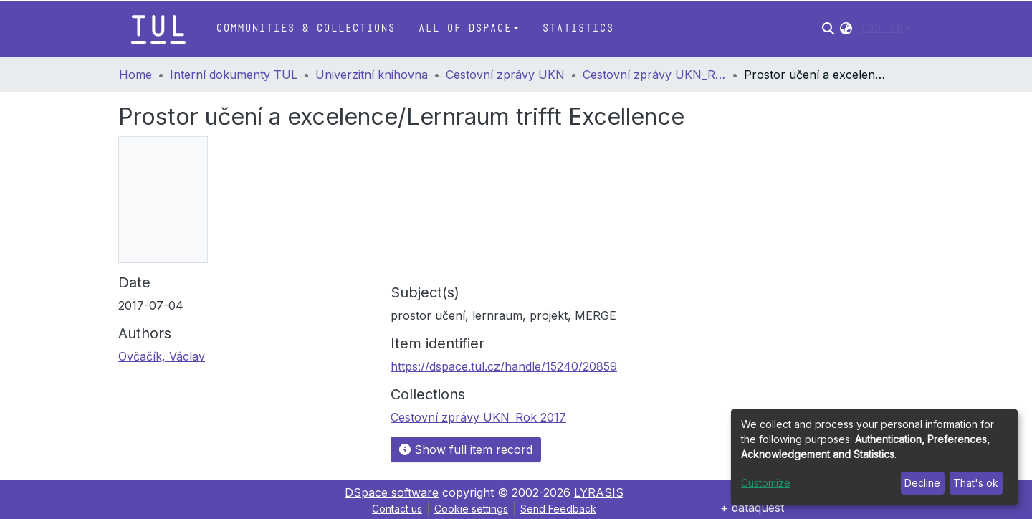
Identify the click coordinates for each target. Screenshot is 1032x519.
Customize (765, 483)
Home (135, 74)
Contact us (397, 509)
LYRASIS (599, 492)
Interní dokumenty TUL (233, 74)
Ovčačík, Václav (161, 356)
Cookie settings (471, 509)
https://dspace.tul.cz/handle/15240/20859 (504, 366)
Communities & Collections (305, 28)
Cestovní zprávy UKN (505, 74)
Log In (881, 28)
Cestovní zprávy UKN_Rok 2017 (654, 74)
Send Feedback (558, 509)
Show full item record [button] (465, 449)
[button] (846, 29)
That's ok (975, 483)
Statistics (577, 28)
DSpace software (392, 492)
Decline (922, 483)
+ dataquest (752, 507)
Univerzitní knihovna (371, 74)
